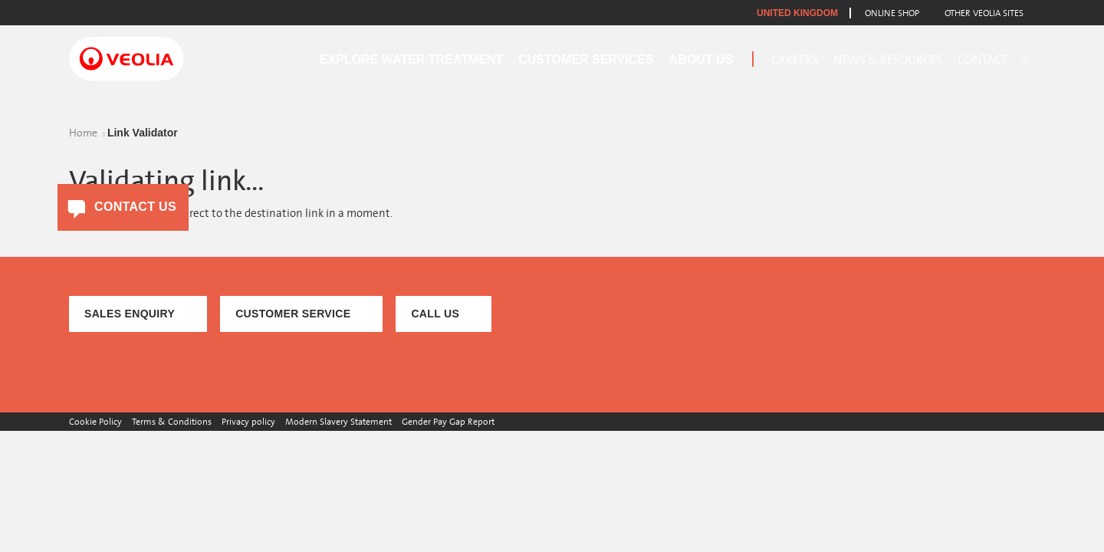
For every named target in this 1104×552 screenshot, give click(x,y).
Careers (794, 59)
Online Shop (892, 13)
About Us (701, 59)
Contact (982, 59)
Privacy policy (248, 421)
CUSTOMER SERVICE (292, 313)
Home (83, 133)
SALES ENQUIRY (129, 313)
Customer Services (585, 59)
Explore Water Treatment (411, 59)
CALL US (435, 313)
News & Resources (887, 59)
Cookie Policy (95, 421)
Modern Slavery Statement (338, 421)
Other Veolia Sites (984, 13)
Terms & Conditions (172, 421)
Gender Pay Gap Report (448, 421)
